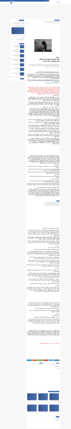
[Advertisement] (35, 11)
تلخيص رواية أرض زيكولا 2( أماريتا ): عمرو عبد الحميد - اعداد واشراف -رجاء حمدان (16, 51)
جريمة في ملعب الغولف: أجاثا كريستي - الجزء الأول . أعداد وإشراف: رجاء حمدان (18, 23)
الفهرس (45, 0)
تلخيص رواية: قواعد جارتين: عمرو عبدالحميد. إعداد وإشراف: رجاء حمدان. (16, 60)
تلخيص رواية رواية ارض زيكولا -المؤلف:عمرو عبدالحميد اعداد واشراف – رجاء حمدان (16, 55)
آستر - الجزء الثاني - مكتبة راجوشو (54, 411)
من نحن (47, 0)
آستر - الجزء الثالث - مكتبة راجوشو (32, 400)
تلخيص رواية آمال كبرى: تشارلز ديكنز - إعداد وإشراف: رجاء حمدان (16, 73)
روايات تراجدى (57, 20)
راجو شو (58, 2)
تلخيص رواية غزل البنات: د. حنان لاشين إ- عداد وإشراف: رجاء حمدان (16, 64)
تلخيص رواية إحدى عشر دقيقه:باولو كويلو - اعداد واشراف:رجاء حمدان (17, 46)
